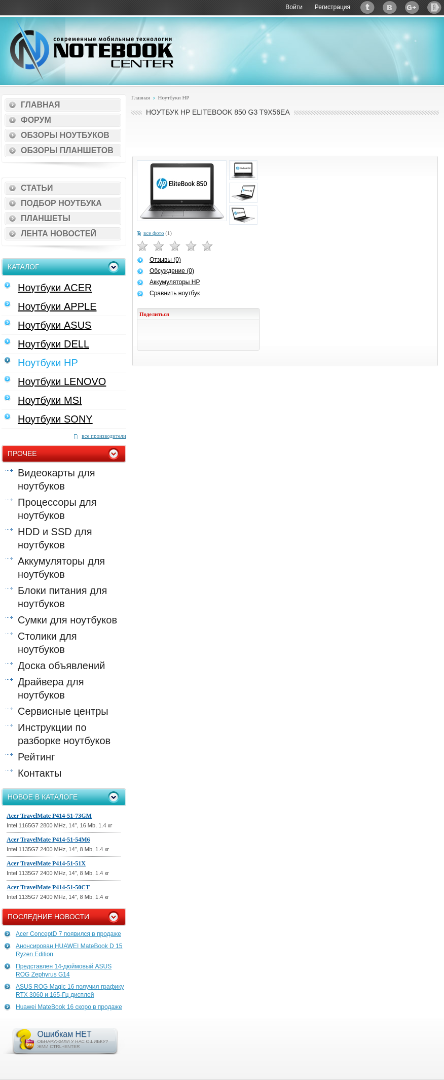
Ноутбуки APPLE (57, 306)
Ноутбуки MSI (50, 400)
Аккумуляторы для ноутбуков (61, 567)
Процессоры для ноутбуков (57, 509)
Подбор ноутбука (61, 203)
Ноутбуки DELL (53, 344)
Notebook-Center (91, 50)
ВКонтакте (389, 7)
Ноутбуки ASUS (54, 325)
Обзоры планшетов (67, 150)
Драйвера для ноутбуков (51, 688)
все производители (104, 436)
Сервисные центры (63, 711)
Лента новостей (58, 233)
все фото (153, 233)
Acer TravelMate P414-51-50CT (48, 887)
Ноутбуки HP (48, 362)
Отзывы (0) (165, 259)
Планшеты (45, 218)
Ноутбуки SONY (55, 419)
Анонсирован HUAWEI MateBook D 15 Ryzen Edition (69, 950)
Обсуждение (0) (172, 270)
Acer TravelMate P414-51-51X (46, 863)
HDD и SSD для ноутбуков (55, 538)
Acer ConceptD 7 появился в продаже (68, 933)
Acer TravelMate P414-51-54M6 (48, 839)
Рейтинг (36, 756)
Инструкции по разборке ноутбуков (64, 734)
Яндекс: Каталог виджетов (434, 7)
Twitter (367, 7)
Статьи (37, 188)
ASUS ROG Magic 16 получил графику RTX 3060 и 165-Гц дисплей (70, 990)
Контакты (39, 773)
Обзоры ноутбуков (65, 135)
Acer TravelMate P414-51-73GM (49, 815)
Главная (40, 104)
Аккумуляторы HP (175, 282)
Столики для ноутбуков (47, 643)
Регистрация (332, 7)
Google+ (412, 7)
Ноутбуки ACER (55, 287)
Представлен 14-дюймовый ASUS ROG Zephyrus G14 (64, 970)
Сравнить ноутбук (175, 293)
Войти (294, 7)
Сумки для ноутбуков (67, 619)
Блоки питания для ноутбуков (62, 597)
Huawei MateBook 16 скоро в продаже (69, 1007)
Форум (36, 120)
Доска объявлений (61, 665)
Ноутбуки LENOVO (62, 381)
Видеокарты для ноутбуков (56, 479)
